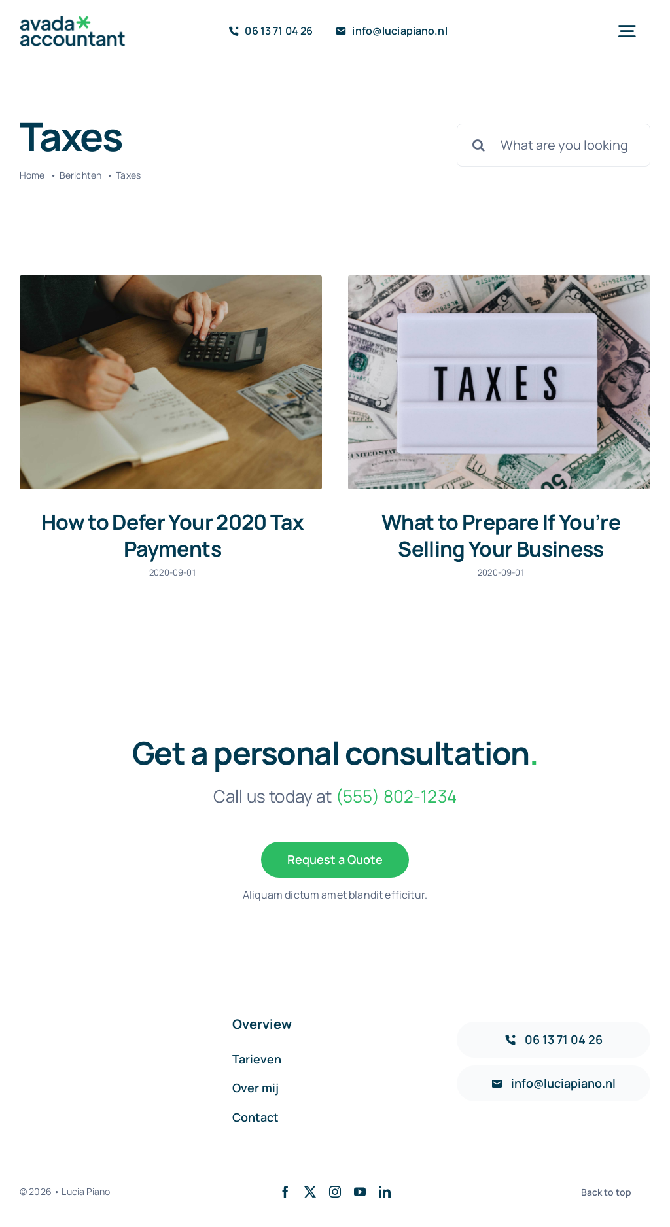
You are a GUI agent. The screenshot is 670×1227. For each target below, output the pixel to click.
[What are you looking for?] (553, 145)
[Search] (478, 145)
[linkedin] (385, 1186)
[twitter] (310, 1186)
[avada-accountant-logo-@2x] (73, 22)
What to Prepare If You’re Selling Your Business (496, 536)
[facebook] (285, 1186)
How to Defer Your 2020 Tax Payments (172, 536)
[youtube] (360, 1186)
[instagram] (335, 1186)
